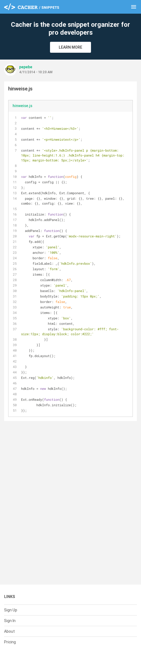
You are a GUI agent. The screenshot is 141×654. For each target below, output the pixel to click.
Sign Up (10, 610)
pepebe (25, 66)
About (9, 631)
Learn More (70, 47)
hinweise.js (22, 105)
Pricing (10, 642)
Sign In (10, 620)
